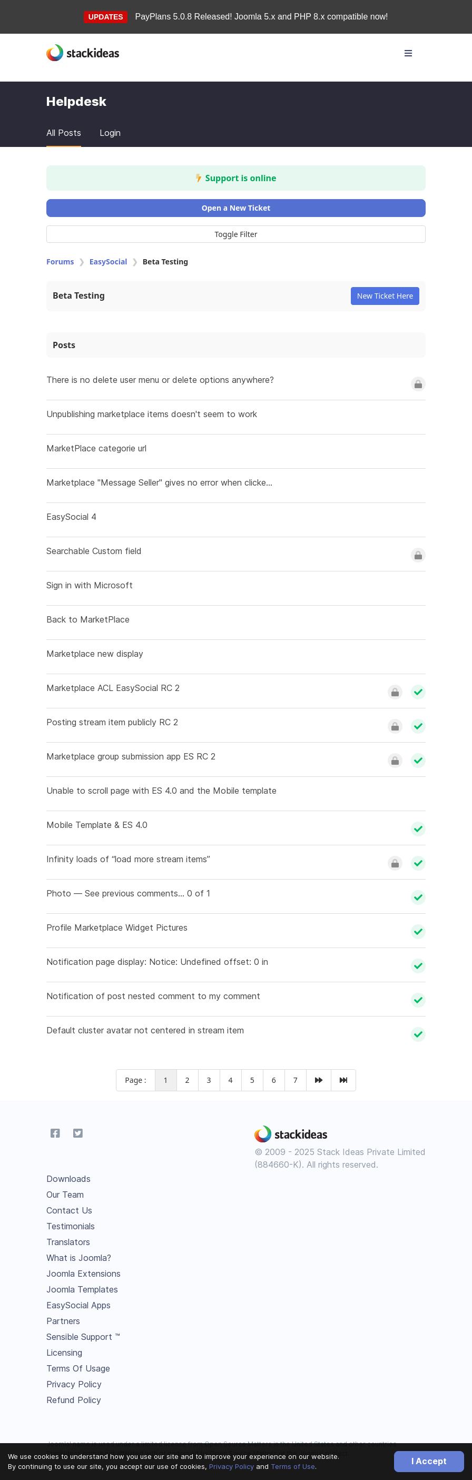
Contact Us (69, 1210)
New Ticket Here (385, 296)
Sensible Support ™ (83, 1336)
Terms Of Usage (78, 1368)
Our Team (65, 1194)
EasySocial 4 (71, 516)
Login (110, 132)
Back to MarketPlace (88, 619)
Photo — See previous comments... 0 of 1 (128, 893)
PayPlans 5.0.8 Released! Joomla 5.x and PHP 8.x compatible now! (261, 16)
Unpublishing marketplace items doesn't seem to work (151, 414)
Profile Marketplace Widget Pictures (117, 927)
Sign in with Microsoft (89, 585)
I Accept (429, 1461)
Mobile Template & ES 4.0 (97, 825)
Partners (63, 1321)
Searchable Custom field (94, 551)
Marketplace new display (94, 653)
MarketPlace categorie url (96, 448)
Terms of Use (293, 1466)
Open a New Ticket (236, 208)
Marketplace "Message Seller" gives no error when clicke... (159, 482)
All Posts (63, 132)
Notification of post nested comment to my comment (153, 996)
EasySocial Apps (78, 1305)
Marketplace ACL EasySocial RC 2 (113, 688)
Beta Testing (79, 295)
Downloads (68, 1178)
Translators (68, 1242)
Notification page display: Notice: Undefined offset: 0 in (157, 961)
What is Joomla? (78, 1257)
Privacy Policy (231, 1466)
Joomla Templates (82, 1289)
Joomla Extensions (83, 1273)
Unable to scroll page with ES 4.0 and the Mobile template (161, 790)
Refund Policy (73, 1400)
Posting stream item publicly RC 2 (112, 722)
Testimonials (70, 1226)
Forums (60, 261)
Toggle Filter (236, 234)
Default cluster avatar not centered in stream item (145, 1030)
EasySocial (108, 261)
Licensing (64, 1352)
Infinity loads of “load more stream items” (128, 859)
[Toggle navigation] (408, 53)
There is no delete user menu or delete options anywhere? (160, 379)
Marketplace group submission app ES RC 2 (130, 756)
